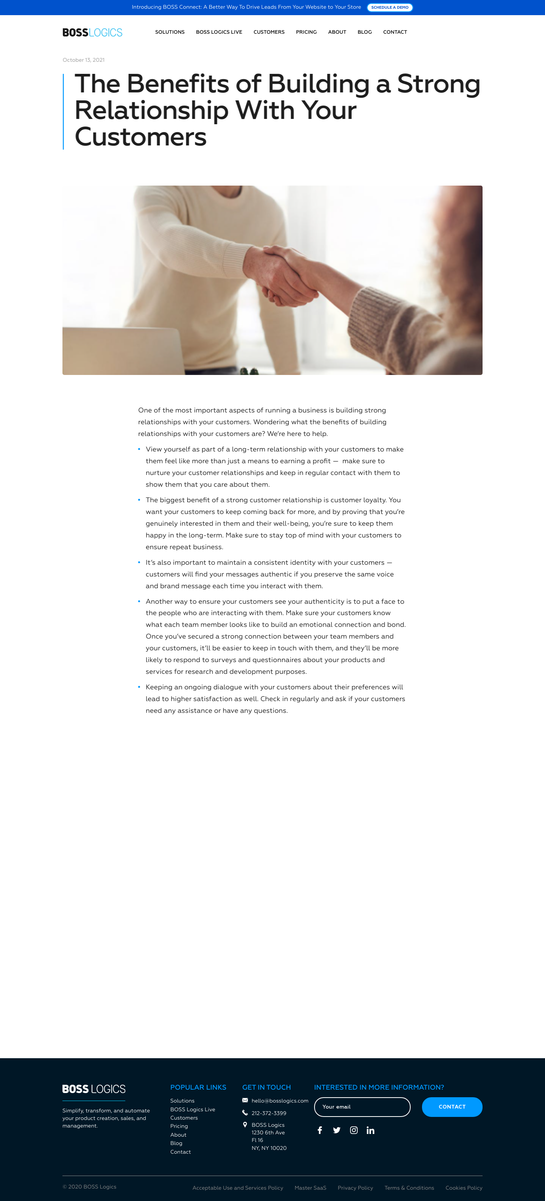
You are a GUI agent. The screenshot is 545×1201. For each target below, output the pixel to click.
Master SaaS (310, 1188)
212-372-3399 (264, 1113)
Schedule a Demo (389, 8)
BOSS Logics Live (219, 32)
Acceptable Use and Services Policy (238, 1188)
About (337, 32)
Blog (365, 32)
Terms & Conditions (409, 1188)
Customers (269, 32)
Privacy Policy (355, 1188)
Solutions (170, 32)
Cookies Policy (464, 1188)
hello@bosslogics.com (272, 1100)
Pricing (306, 32)
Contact (395, 32)
